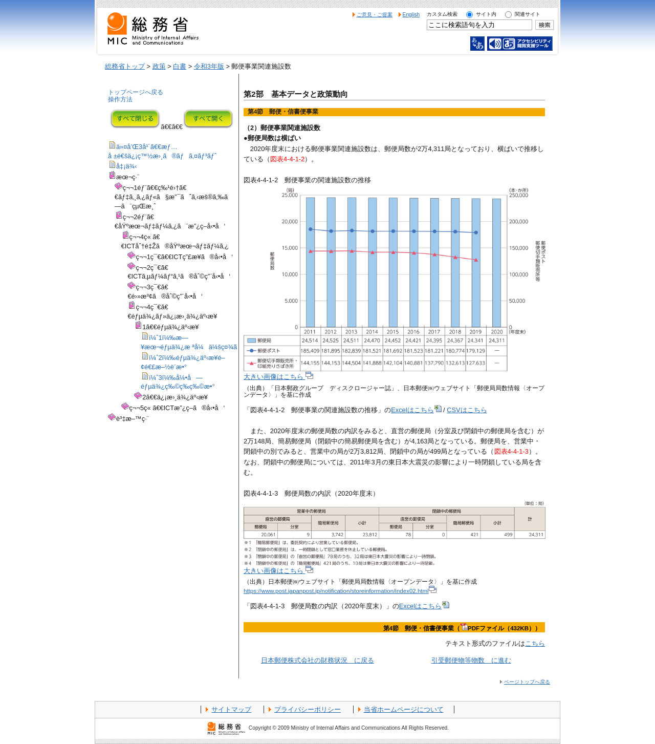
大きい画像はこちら (278, 376)
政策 (159, 66)
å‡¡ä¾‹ (126, 166)
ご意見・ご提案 (374, 14)
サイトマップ (231, 709)
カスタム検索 (442, 14)
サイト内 (486, 14)
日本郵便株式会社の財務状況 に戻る (317, 660)
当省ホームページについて (404, 709)
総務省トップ (125, 66)
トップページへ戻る (135, 92)
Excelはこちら (416, 410)
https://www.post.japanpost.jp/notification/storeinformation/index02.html (340, 591)
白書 (179, 66)
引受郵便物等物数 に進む (471, 660)
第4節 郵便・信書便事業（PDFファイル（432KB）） (462, 628)
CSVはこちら (467, 410)
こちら (535, 643)
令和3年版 (209, 66)
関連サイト (527, 14)
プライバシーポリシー (307, 709)
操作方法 (120, 99)
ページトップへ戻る (527, 682)
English (411, 14)
